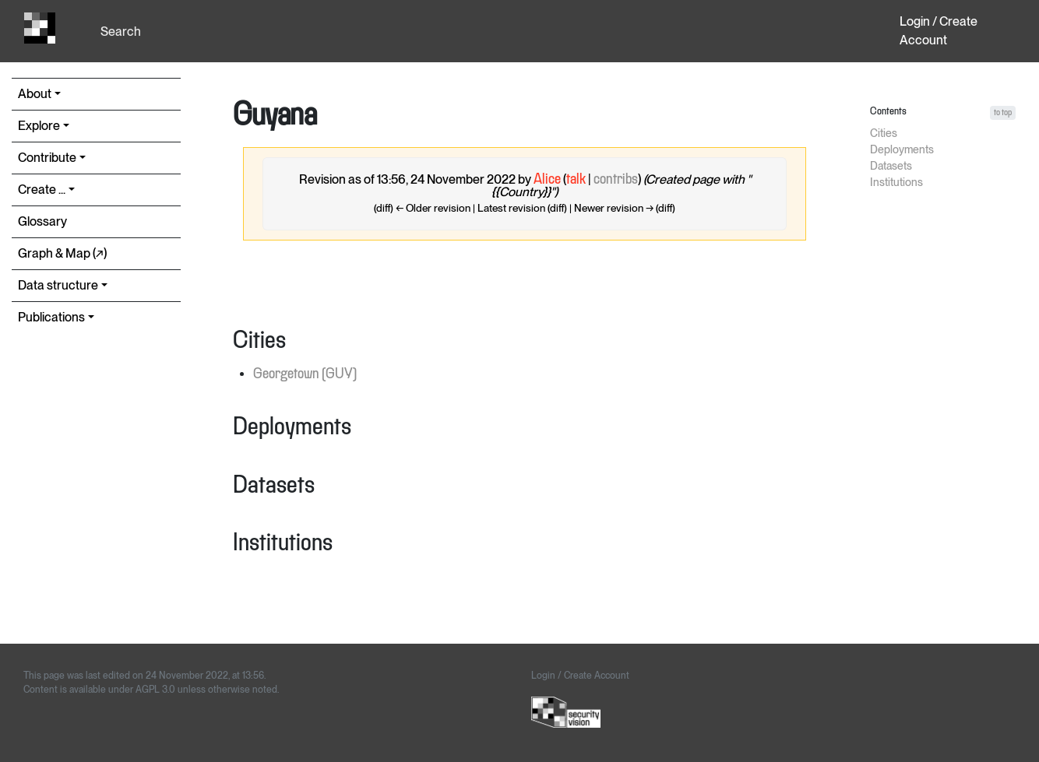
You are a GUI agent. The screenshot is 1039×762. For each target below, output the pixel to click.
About (34, 93)
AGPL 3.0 (155, 689)
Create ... (41, 189)
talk (576, 180)
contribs (615, 180)
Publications (51, 317)
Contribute (47, 157)
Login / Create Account (938, 30)
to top (1003, 112)
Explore (39, 125)
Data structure (58, 285)
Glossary (42, 221)
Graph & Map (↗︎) (62, 253)
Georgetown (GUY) (305, 374)
